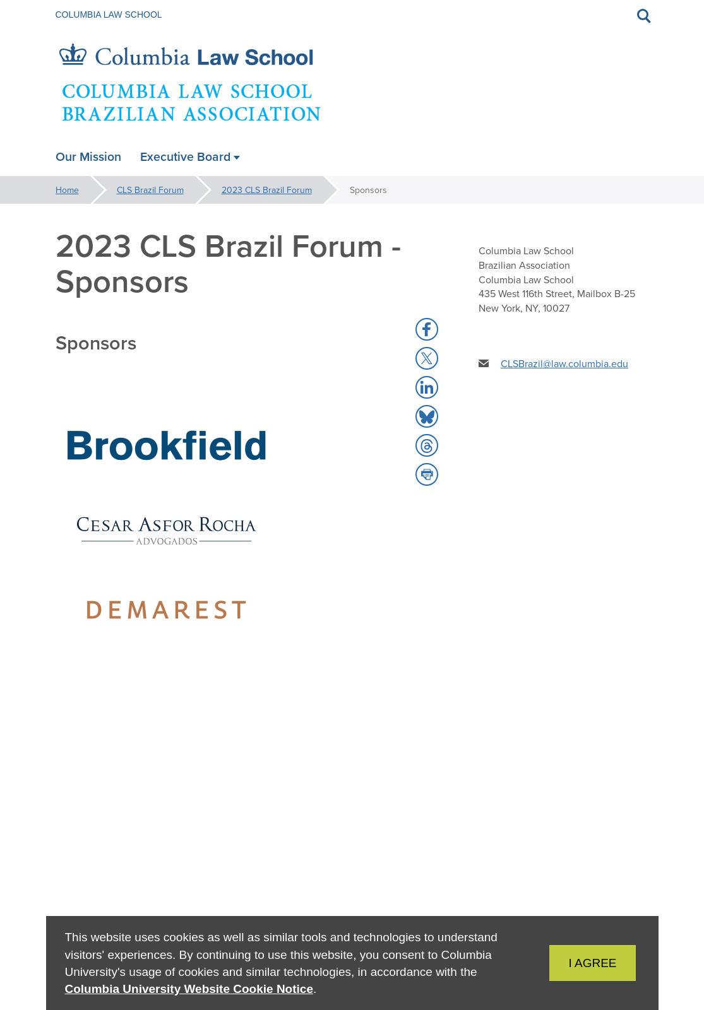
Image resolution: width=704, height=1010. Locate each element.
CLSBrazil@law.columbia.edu (564, 363)
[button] (426, 329)
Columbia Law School (109, 14)
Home (67, 190)
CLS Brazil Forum (150, 190)
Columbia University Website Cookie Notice (189, 988)
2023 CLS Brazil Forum (267, 190)
